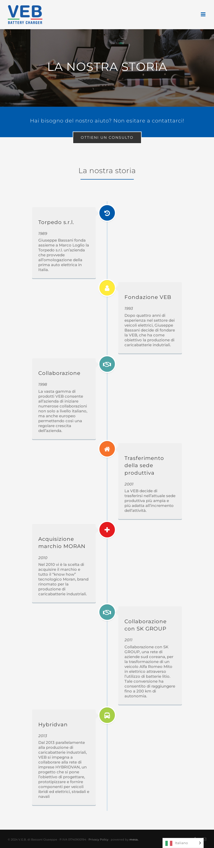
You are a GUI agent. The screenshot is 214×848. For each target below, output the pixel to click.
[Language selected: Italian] (183, 843)
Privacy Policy (98, 839)
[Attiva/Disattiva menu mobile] (203, 14)
